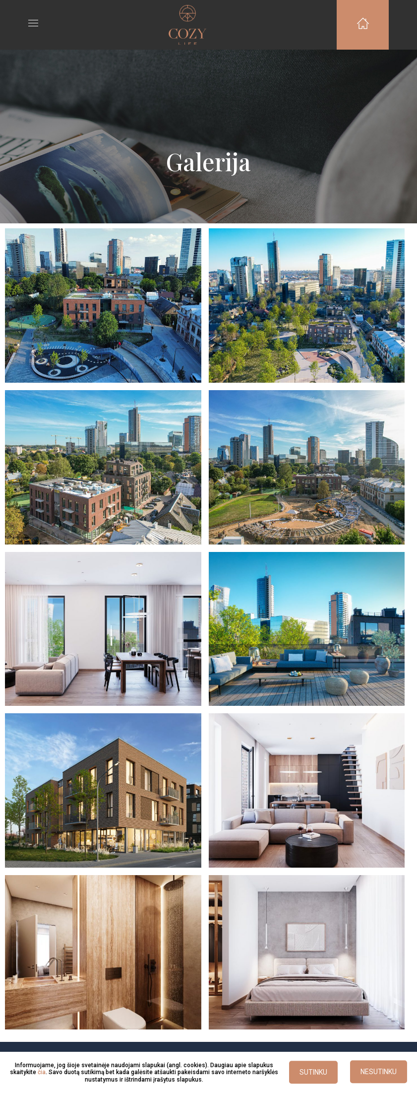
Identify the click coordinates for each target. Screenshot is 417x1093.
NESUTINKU (378, 1072)
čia (42, 1072)
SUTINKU (313, 1073)
